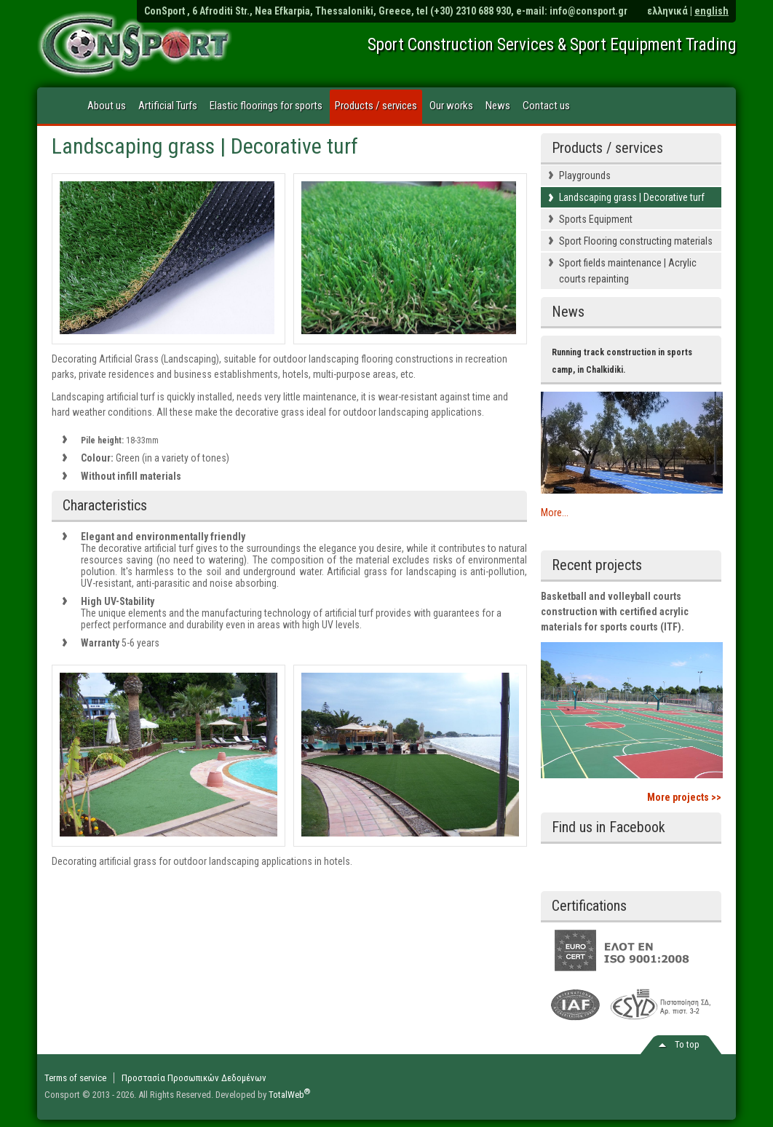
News (497, 105)
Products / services (376, 105)
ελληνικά (667, 11)
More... (554, 512)
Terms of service (75, 1077)
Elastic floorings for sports (266, 105)
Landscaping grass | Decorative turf (632, 197)
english (711, 11)
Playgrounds (585, 175)
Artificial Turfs (167, 105)
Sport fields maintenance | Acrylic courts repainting (628, 271)
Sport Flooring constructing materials (636, 241)
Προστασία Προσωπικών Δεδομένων (194, 1077)
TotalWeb (290, 1094)
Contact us (546, 105)
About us (106, 105)
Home (59, 106)
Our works (451, 105)
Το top (687, 1044)
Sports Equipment (596, 219)
